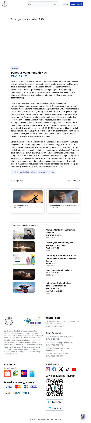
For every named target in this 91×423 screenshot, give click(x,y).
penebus (15, 172)
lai (49, 172)
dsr (53, 172)
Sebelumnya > (74, 180)
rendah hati (24, 172)
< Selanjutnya (17, 180)
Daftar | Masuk (76, 4)
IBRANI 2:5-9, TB (19, 76)
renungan (15, 68)
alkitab (33, 172)
